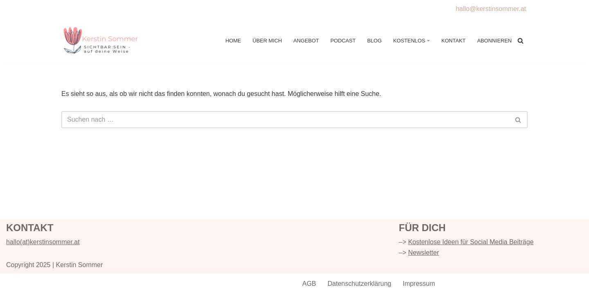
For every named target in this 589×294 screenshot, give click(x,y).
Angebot (306, 41)
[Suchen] (520, 41)
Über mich (267, 41)
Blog (374, 41)
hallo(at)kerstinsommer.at (43, 241)
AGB (309, 283)
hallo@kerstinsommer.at (491, 8)
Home (233, 41)
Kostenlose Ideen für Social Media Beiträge (471, 241)
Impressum (418, 283)
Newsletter (423, 252)
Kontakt (453, 41)
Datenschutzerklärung (359, 283)
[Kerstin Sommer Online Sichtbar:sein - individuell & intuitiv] (102, 41)
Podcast (343, 41)
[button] (428, 40)
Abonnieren (494, 41)
